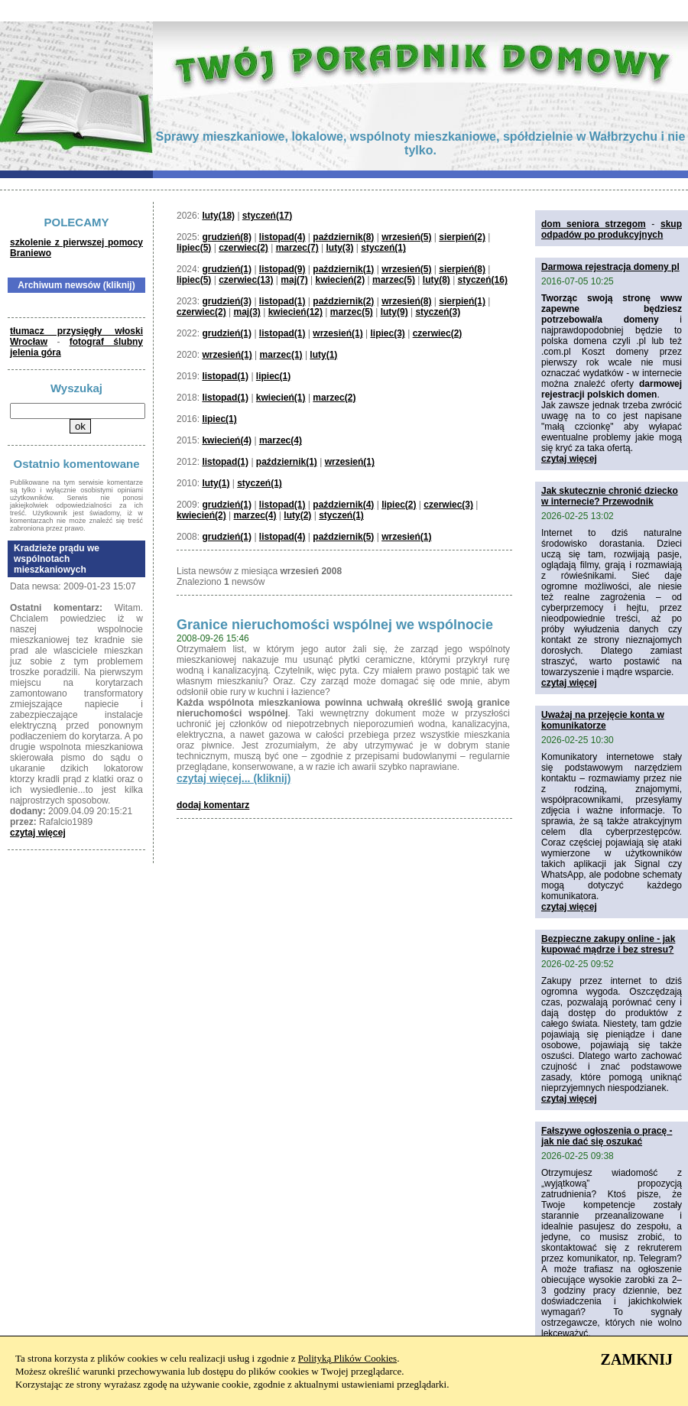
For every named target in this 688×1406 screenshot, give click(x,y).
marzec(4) (280, 440)
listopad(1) (282, 301)
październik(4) (343, 504)
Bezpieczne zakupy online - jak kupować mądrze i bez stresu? (608, 944)
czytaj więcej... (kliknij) (233, 778)
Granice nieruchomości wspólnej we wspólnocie (335, 624)
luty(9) (394, 312)
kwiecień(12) (295, 312)
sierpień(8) (462, 269)
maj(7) (294, 279)
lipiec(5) (194, 247)
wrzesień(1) (337, 333)
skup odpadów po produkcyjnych (611, 229)
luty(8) (436, 279)
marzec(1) (281, 354)
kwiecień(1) (281, 397)
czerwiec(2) (243, 247)
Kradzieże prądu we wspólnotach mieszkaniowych (56, 559)
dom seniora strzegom (593, 224)
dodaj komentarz (213, 805)
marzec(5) (393, 279)
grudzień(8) (227, 237)
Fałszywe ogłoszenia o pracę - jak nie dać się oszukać (606, 1136)
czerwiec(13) (246, 279)
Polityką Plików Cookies (347, 1358)
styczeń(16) (483, 279)
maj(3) (247, 312)
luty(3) (339, 247)
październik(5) (343, 536)
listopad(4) (282, 237)
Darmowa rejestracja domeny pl (610, 266)
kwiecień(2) (340, 279)
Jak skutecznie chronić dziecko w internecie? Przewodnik (609, 496)
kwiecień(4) (227, 440)
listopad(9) (282, 269)
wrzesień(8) (406, 301)
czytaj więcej (38, 832)
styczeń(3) (437, 312)
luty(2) (297, 515)
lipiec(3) (387, 333)
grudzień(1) (227, 269)
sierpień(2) (462, 237)
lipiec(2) (398, 504)
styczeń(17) (267, 215)
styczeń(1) (383, 247)
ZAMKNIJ (637, 1359)
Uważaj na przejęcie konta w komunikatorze (602, 720)
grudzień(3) (227, 301)
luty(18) (218, 215)
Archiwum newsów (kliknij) (76, 285)
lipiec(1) (273, 376)
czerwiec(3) (448, 504)
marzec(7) (297, 247)
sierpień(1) (462, 301)
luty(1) (323, 354)
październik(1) (343, 269)
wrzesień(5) (406, 237)
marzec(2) (334, 397)
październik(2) (343, 301)
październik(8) (343, 237)
